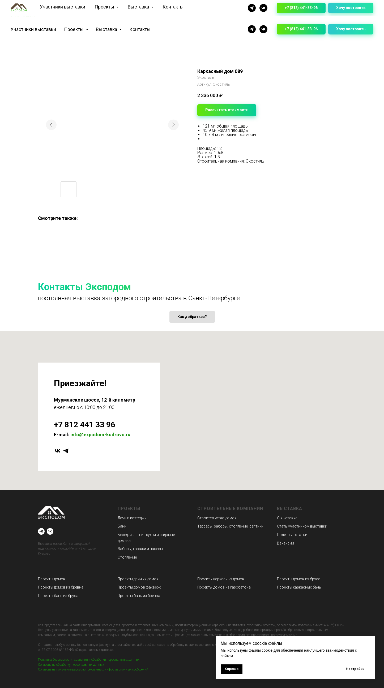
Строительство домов (217, 518)
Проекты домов (51, 579)
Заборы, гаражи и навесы (140, 549)
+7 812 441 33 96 (84, 424)
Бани (122, 526)
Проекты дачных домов (138, 579)
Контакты (140, 29)
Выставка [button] (107, 29)
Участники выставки (33, 29)
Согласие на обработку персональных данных (71, 665)
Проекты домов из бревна (60, 587)
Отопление (127, 557)
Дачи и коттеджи (132, 518)
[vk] (57, 450)
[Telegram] (252, 29)
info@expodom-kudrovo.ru (100, 434)
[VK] (263, 29)
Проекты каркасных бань (299, 587)
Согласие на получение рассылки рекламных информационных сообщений (93, 669)
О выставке (287, 518)
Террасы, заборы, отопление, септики (230, 526)
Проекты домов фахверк (139, 587)
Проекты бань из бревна (139, 596)
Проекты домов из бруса (298, 579)
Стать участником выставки (302, 526)
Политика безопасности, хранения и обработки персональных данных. (89, 659)
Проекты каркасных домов (220, 579)
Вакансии (285, 543)
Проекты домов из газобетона (224, 587)
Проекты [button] (74, 29)
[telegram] (65, 450)
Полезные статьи (292, 535)
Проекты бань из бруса (58, 596)
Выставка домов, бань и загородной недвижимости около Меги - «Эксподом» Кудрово (67, 548)
